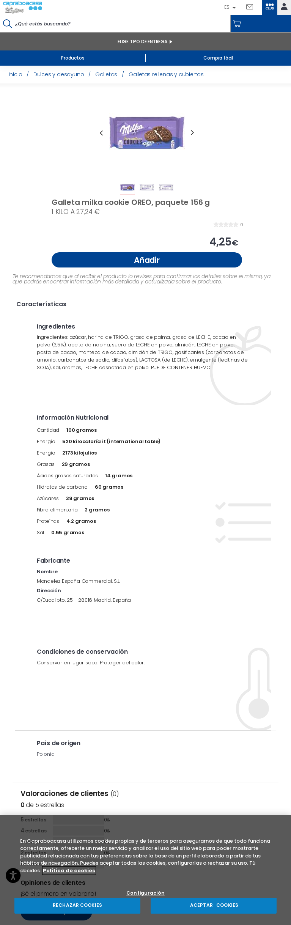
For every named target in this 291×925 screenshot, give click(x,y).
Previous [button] (101, 132)
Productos (72, 58)
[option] (147, 133)
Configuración (145, 893)
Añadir (147, 260)
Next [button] (192, 132)
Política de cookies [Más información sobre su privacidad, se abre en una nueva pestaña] (69, 870)
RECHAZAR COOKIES (77, 905)
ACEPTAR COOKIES (213, 905)
